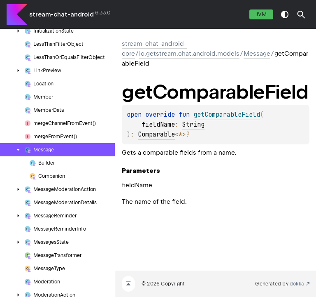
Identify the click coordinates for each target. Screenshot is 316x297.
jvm (261, 14)
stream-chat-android (61, 14)
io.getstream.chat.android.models (189, 53)
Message (257, 53)
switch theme (284, 14)
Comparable (156, 134)
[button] (301, 14)
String (193, 124)
